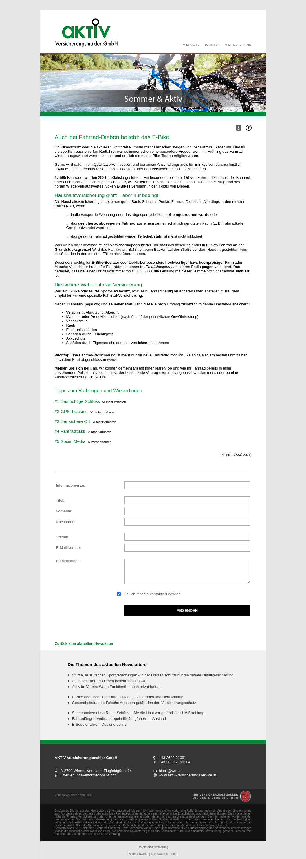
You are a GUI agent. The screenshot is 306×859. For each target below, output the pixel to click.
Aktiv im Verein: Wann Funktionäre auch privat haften (116, 687)
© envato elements (164, 854)
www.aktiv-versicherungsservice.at (188, 775)
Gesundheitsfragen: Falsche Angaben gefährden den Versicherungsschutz (134, 702)
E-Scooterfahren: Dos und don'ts (99, 724)
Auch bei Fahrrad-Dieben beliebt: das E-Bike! (110, 681)
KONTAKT (212, 45)
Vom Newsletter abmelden (73, 795)
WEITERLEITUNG (238, 45)
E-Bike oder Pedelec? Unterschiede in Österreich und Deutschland (127, 697)
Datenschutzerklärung (153, 847)
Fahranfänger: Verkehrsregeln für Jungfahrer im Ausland (119, 718)
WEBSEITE (191, 45)
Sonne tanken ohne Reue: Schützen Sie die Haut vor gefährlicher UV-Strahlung (138, 713)
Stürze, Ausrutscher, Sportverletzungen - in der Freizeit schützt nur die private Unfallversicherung (153, 675)
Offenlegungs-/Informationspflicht (88, 775)
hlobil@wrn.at (170, 771)
